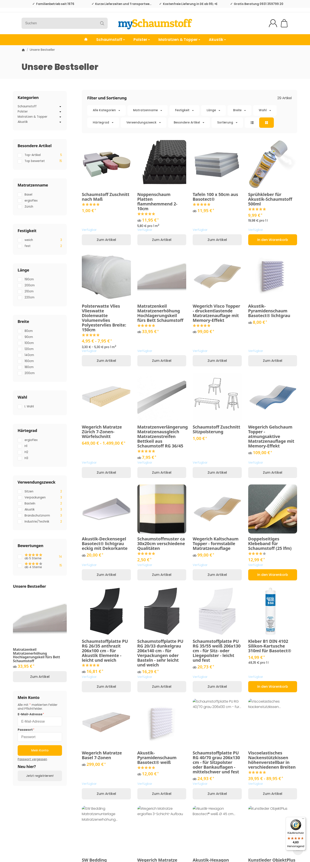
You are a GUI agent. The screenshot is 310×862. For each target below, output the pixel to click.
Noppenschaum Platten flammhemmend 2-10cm (157, 201)
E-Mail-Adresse (30, 714)
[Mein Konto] (273, 23)
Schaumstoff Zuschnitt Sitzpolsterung (216, 429)
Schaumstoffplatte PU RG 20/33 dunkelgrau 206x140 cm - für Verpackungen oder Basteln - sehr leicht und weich (160, 653)
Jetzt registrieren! (40, 776)
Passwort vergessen (32, 759)
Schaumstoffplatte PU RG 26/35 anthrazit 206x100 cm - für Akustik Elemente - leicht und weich (105, 651)
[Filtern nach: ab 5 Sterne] (40, 556)
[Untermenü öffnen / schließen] (60, 106)
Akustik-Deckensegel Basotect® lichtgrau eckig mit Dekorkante (104, 544)
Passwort (25, 730)
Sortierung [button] (227, 122)
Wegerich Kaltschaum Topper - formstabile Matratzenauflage (216, 544)
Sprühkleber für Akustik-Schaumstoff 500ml (270, 199)
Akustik (217, 39)
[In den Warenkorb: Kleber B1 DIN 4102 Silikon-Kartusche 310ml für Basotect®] (272, 686)
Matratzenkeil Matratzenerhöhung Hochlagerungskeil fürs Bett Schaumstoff (160, 313)
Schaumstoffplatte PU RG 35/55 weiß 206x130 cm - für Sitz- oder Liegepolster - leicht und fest (216, 651)
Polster (141, 39)
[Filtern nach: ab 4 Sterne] (40, 565)
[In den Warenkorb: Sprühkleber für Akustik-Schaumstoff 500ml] (272, 239)
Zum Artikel (106, 239)
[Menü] (303, 819)
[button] (189, 116)
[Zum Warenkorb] (284, 23)
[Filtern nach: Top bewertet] (40, 161)
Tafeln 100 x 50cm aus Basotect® (215, 197)
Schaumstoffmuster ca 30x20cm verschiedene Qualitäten (161, 544)
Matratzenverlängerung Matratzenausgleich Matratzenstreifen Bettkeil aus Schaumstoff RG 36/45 (161, 436)
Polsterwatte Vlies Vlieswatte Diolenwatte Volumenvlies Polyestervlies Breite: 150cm (104, 318)
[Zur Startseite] (155, 23)
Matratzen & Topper (179, 39)
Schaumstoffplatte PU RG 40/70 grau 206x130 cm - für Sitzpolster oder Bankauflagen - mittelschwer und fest (216, 762)
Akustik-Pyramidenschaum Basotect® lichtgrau (269, 311)
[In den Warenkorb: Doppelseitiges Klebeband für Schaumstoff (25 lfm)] (272, 574)
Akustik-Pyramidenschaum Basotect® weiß (157, 758)
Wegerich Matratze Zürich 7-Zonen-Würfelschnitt (102, 432)
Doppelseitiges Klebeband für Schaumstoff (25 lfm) (270, 544)
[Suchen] (65, 23)
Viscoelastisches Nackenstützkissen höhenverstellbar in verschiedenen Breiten (272, 760)
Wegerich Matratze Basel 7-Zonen (102, 755)
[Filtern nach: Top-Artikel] (40, 155)
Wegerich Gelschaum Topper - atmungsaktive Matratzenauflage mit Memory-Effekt (271, 436)
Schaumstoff (110, 39)
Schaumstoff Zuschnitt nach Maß (105, 197)
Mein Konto (40, 750)
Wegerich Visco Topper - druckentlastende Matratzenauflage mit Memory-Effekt (216, 313)
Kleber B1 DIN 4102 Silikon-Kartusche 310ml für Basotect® (269, 646)
